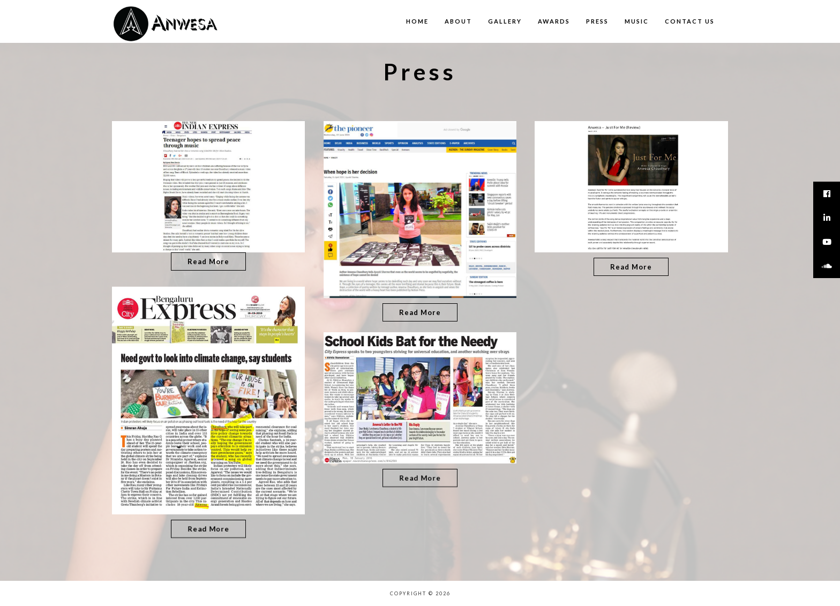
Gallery (505, 21)
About (458, 21)
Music (637, 21)
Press (597, 21)
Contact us (690, 21)
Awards (554, 21)
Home (417, 21)
